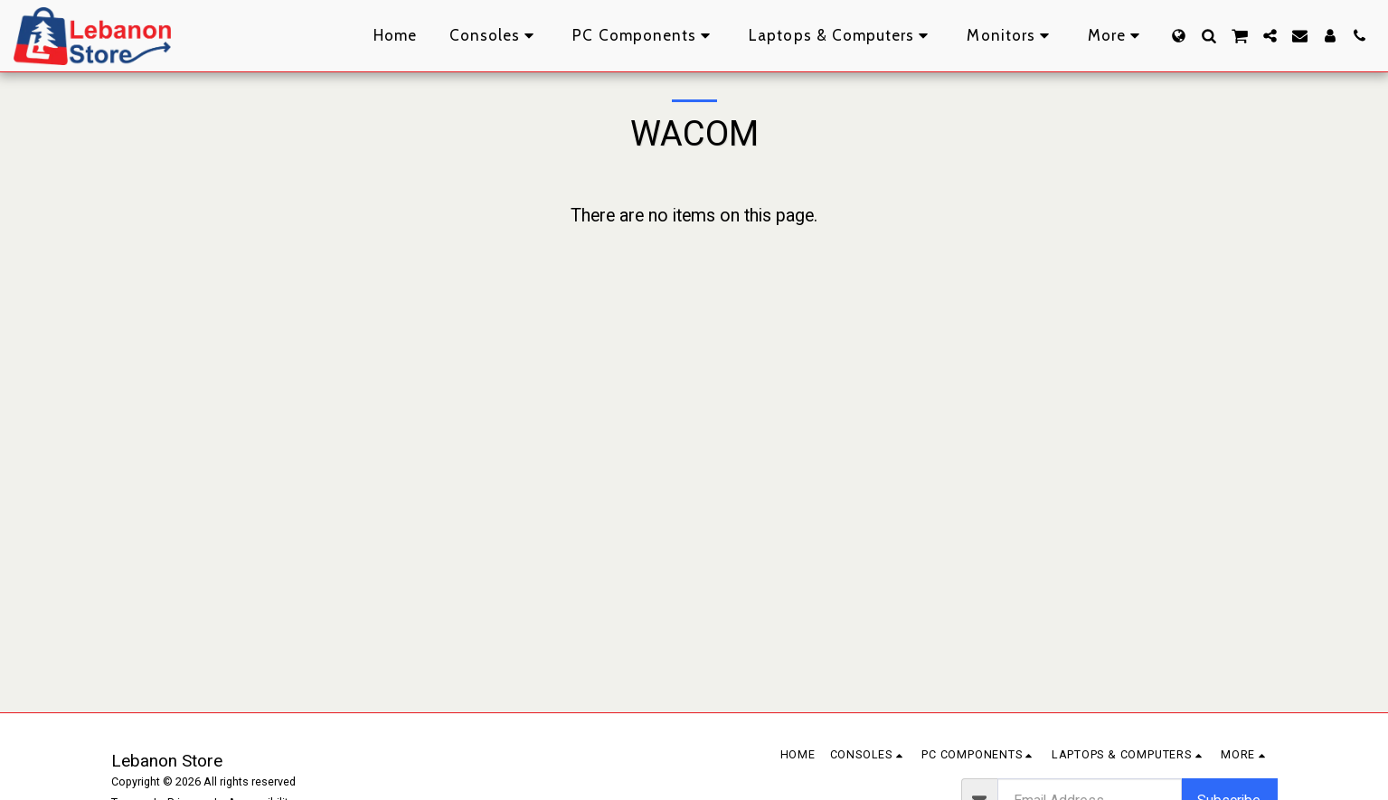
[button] (1208, 35)
